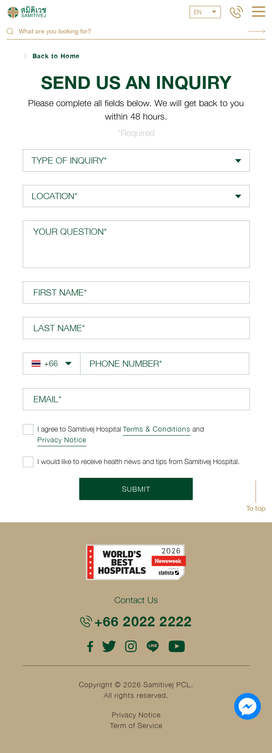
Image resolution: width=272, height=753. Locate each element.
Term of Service (136, 725)
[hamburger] (258, 12)
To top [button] (255, 508)
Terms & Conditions (157, 429)
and (120, 434)
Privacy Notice (61, 440)
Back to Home (56, 56)
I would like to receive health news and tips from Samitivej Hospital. (138, 461)
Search (256, 31)
